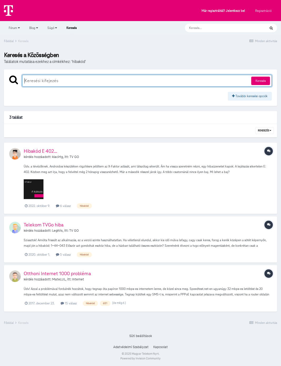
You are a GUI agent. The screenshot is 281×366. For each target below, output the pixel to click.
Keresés (71, 30)
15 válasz (69, 303)
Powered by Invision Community (140, 358)
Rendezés (264, 130)
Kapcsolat (160, 347)
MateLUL (59, 279)
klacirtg (57, 157)
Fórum (14, 28)
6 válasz (63, 206)
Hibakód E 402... (40, 151)
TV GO (74, 157)
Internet (78, 279)
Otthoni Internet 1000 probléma (57, 273)
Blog (33, 28)
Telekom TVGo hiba (43, 225)
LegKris (57, 231)
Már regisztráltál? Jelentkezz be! (223, 11)
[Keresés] (220, 28)
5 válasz (63, 254)
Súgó (52, 28)
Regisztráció (263, 11)
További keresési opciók (250, 96)
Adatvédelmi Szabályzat (131, 347)
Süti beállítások (140, 336)
